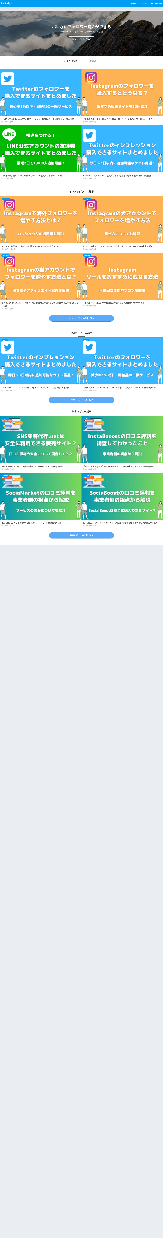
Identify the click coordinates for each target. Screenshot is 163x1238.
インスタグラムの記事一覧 (81, 318)
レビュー (158, 3)
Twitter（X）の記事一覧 (81, 400)
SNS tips (6, 3)
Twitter (144, 3)
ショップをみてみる (81, 39)
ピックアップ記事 (70, 61)
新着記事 (92, 61)
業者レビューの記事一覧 (81, 535)
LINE (151, 3)
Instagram (135, 3)
